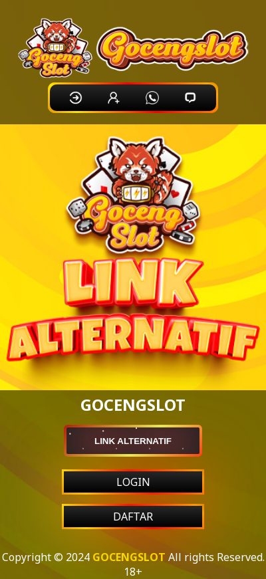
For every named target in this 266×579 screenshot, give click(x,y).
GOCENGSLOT (129, 557)
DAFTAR (133, 516)
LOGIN (133, 482)
